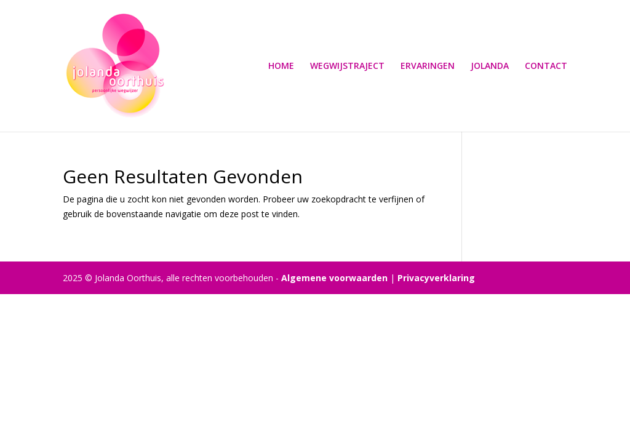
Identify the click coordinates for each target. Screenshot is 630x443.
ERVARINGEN (428, 66)
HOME (281, 66)
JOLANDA (490, 66)
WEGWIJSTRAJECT (347, 66)
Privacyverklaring (436, 278)
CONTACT (546, 66)
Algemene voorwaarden (334, 278)
